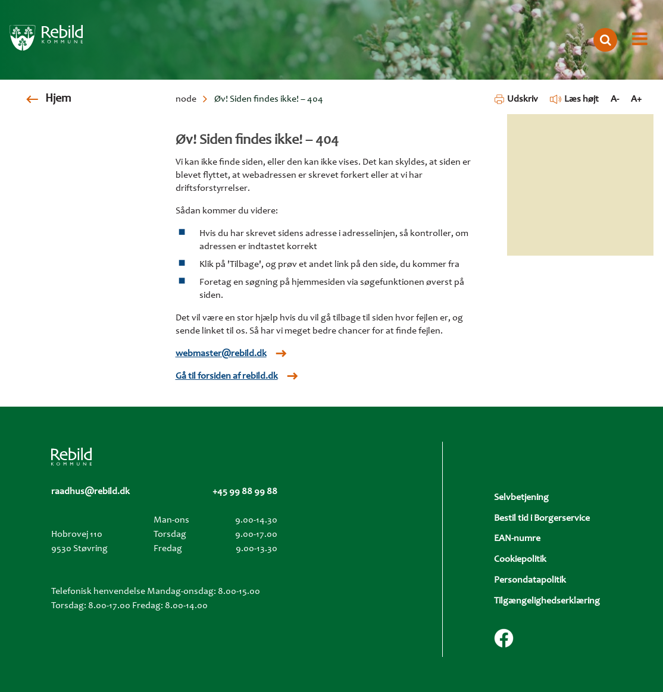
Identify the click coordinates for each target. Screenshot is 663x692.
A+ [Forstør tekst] (636, 99)
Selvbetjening (521, 497)
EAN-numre (517, 538)
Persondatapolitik (530, 580)
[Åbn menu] (639, 40)
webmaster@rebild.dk (221, 353)
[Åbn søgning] (605, 40)
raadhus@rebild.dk (90, 491)
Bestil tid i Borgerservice (542, 518)
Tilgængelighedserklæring (547, 601)
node (186, 99)
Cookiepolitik (520, 559)
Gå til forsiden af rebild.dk (227, 376)
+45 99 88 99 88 (244, 491)
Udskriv (516, 99)
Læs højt (574, 99)
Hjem (58, 99)
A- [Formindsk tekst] (615, 99)
